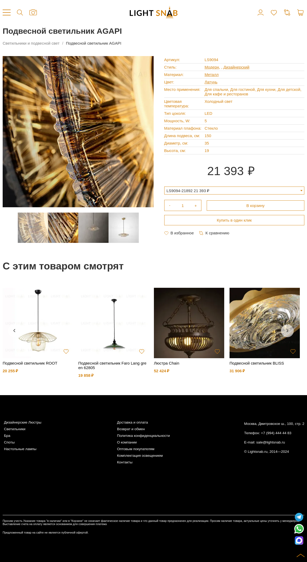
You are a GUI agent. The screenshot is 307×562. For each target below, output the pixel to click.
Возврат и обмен (131, 429)
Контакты (124, 462)
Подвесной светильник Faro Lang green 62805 (112, 365)
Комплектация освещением (140, 456)
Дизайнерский (236, 67)
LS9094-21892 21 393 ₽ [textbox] (188, 190)
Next (287, 330)
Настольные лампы (20, 449)
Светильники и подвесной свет (31, 43)
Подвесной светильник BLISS (257, 363)
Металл (212, 74)
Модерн (212, 67)
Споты (9, 442)
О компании (127, 442)
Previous (14, 330)
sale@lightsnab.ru (270, 442)
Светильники (14, 429)
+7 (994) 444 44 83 (276, 433)
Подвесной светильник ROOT (30, 363)
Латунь (211, 82)
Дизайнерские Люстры (22, 422)
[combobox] (234, 191)
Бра (7, 436)
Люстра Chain (166, 363)
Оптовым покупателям (135, 449)
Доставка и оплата (132, 422)
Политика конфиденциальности (143, 436)
